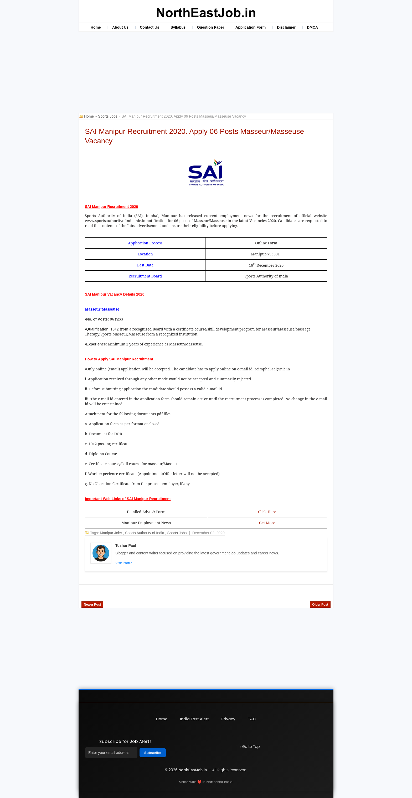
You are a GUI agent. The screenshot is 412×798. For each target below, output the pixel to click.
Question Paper (210, 27)
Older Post (320, 604)
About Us (120, 27)
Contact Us (149, 27)
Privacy (228, 719)
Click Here (267, 511)
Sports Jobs (108, 116)
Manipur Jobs (111, 533)
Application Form (250, 27)
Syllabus (178, 27)
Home (96, 27)
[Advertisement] (206, 74)
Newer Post (92, 604)
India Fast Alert (194, 719)
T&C (252, 719)
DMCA (312, 27)
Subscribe (152, 753)
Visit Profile (123, 563)
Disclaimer (286, 27)
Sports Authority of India (145, 533)
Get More (267, 522)
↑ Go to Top (249, 746)
